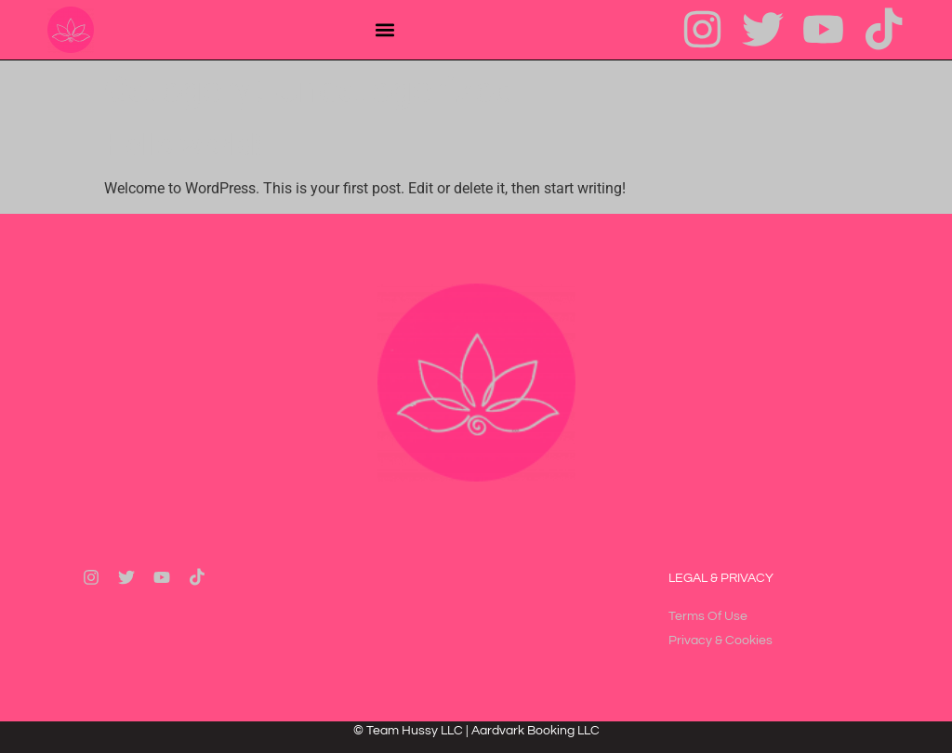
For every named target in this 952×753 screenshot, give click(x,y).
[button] (384, 29)
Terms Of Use (707, 616)
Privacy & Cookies (720, 640)
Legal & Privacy (721, 578)
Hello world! (182, 145)
